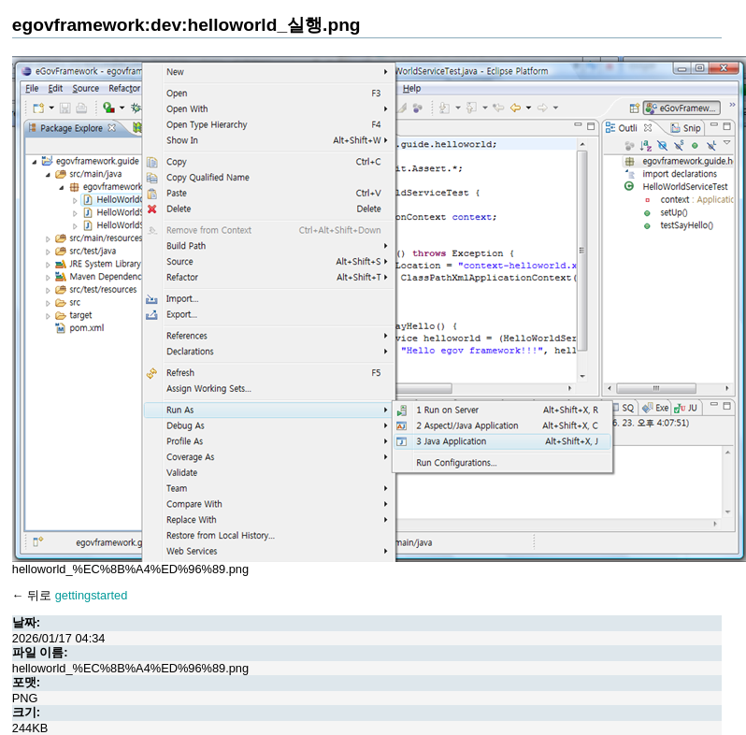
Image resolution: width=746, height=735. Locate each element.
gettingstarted (91, 595)
